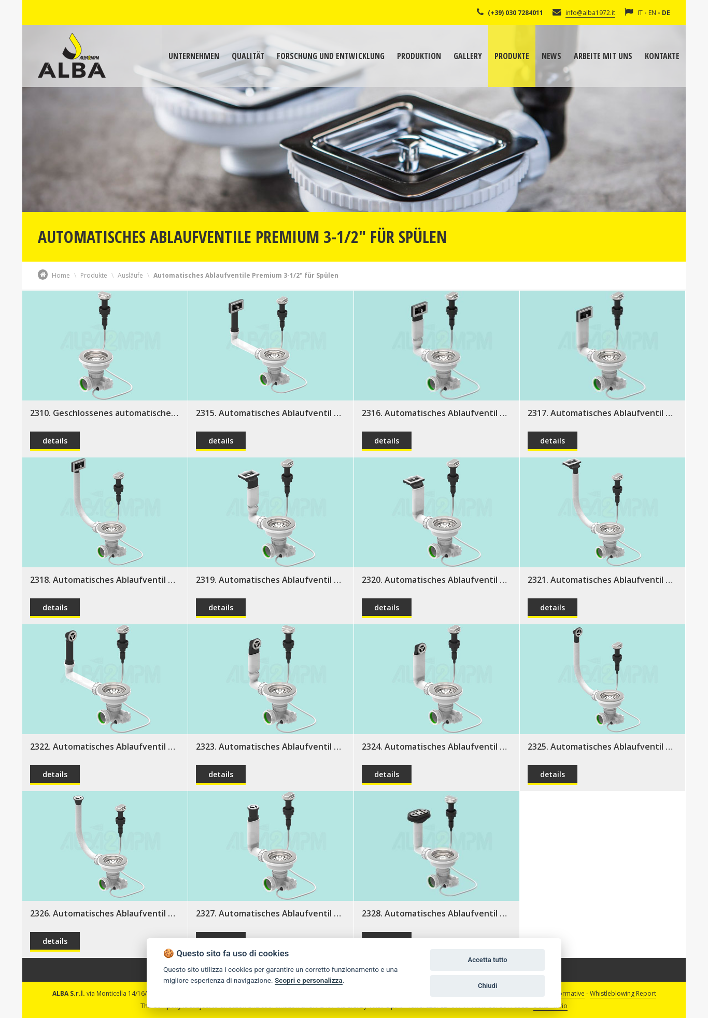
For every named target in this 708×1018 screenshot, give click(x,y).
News (551, 56)
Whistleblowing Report (623, 993)
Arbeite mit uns (603, 56)
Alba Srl (72, 55)
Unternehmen (193, 56)
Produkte (511, 56)
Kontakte (662, 56)
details (55, 441)
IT (640, 12)
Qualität (248, 56)
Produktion (419, 56)
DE (666, 12)
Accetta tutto (487, 960)
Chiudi (487, 986)
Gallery (468, 56)
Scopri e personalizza (309, 980)
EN (652, 12)
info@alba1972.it (590, 12)
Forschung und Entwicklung (331, 56)
